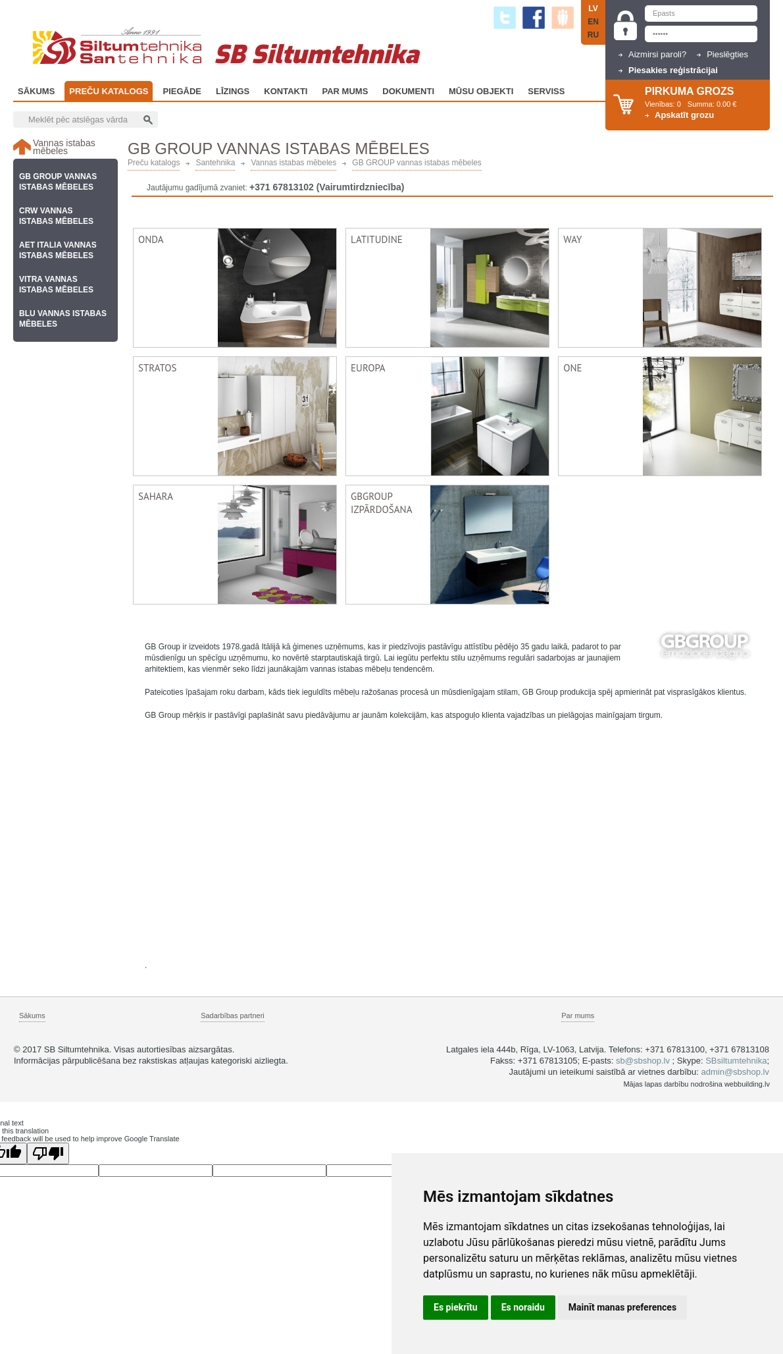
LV (592, 8)
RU (593, 35)
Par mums (577, 1015)
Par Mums (345, 91)
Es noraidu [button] (523, 1307)
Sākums (36, 91)
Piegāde (182, 91)
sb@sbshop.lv (643, 1061)
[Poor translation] (48, 1153)
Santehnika (215, 163)
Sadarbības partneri (233, 1015)
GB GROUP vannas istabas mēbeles (417, 163)
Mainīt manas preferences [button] (622, 1307)
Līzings (232, 91)
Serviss (546, 91)
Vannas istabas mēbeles (293, 163)
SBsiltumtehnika (736, 1061)
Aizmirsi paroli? (657, 54)
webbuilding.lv (747, 1084)
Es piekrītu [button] (456, 1307)
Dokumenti (408, 91)
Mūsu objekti (481, 91)
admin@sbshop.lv (735, 1072)
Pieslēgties (727, 54)
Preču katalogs (108, 91)
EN (593, 21)
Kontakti (285, 91)
